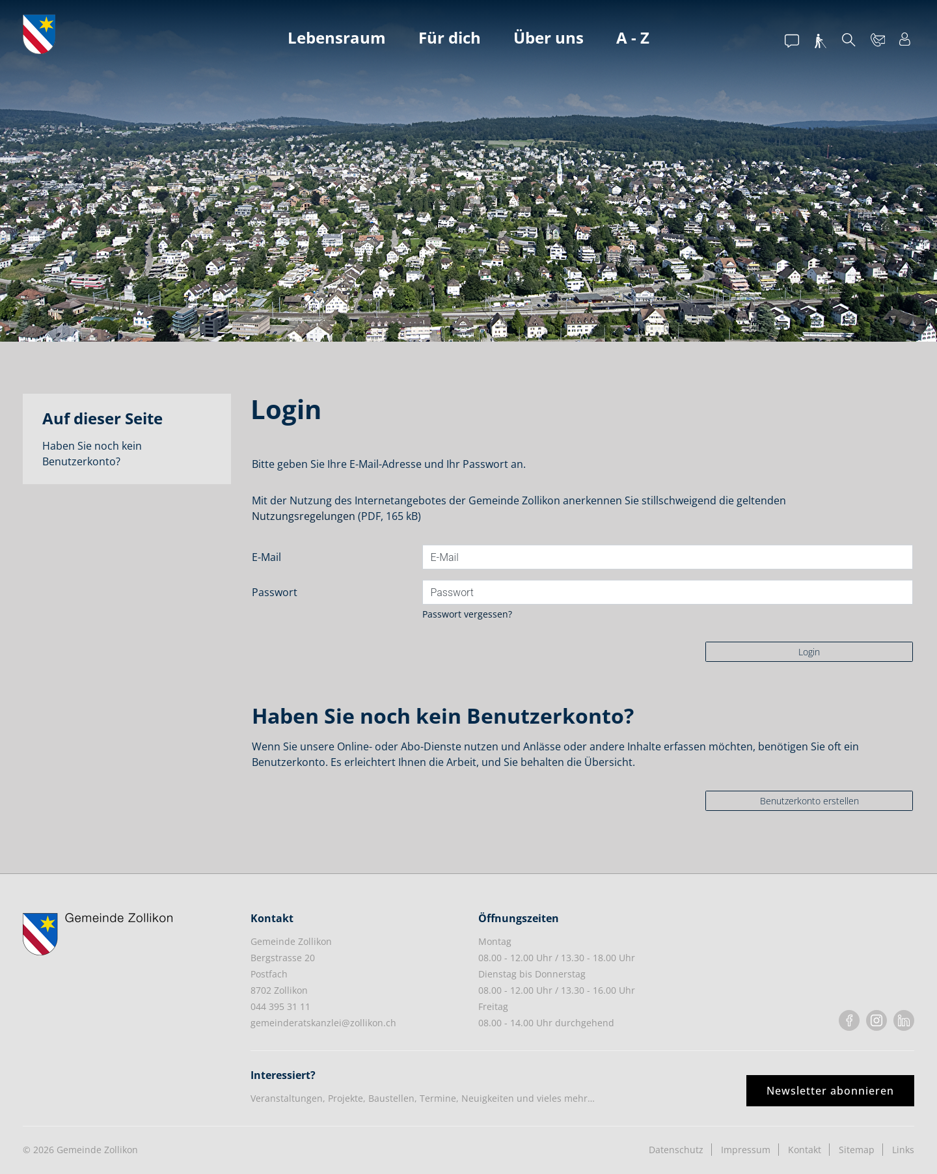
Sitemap (857, 1149)
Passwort (274, 592)
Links (903, 1149)
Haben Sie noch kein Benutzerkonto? (92, 454)
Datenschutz (676, 1149)
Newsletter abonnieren (830, 1091)
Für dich (449, 37)
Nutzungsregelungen (303, 516)
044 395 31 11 (280, 1006)
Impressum (745, 1149)
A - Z (632, 37)
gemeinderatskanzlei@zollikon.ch (323, 1023)
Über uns (548, 37)
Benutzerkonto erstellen (809, 801)
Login (809, 652)
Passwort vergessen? (467, 614)
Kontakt (804, 1149)
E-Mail (266, 557)
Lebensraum (337, 37)
